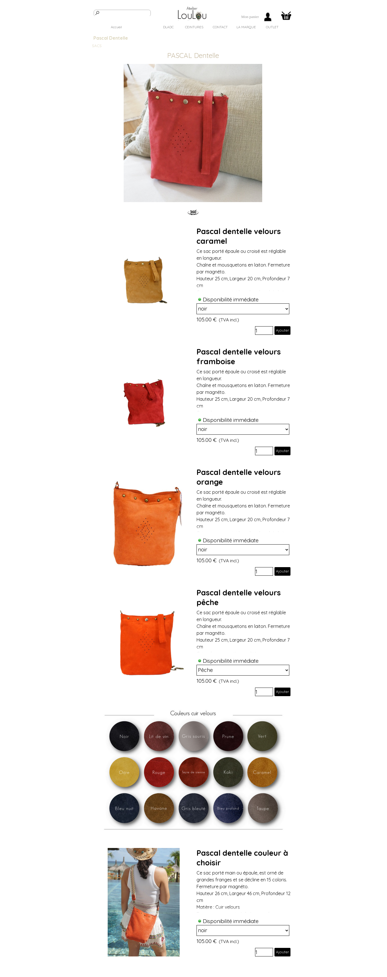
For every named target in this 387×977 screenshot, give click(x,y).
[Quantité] (264, 330)
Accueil (116, 27)
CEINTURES (194, 27)
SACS (142, 27)
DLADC (168, 27)
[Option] (243, 308)
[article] (193, 280)
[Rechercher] (122, 13)
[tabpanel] (250, 17)
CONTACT (220, 27)
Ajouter (282, 330)
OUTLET (272, 27)
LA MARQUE (246, 27)
